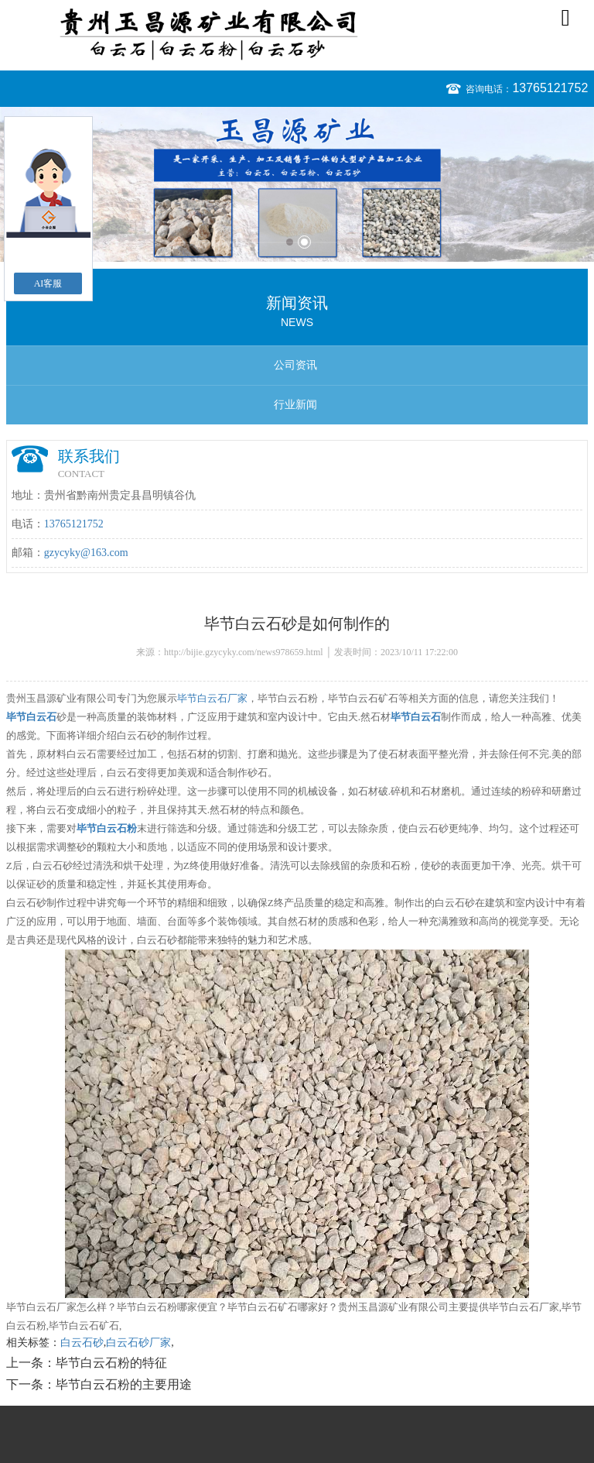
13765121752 (550, 87)
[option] (297, 184)
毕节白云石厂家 (212, 698)
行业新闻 (295, 404)
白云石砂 (82, 1342)
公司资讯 (295, 365)
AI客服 (48, 283)
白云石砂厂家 (138, 1342)
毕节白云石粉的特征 (111, 1362)
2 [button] (304, 242)
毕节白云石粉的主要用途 (124, 1384)
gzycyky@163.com (86, 552)
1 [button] (289, 242)
